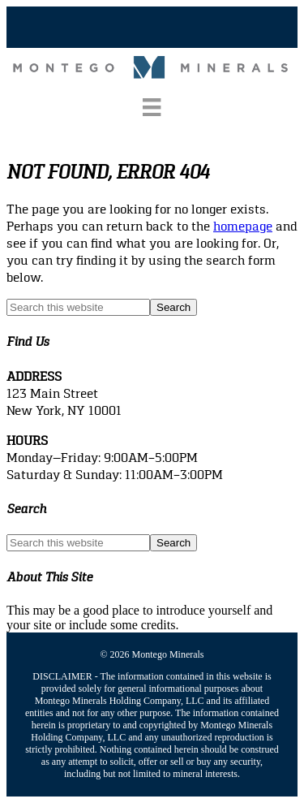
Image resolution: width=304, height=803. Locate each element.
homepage (242, 226)
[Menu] (151, 107)
